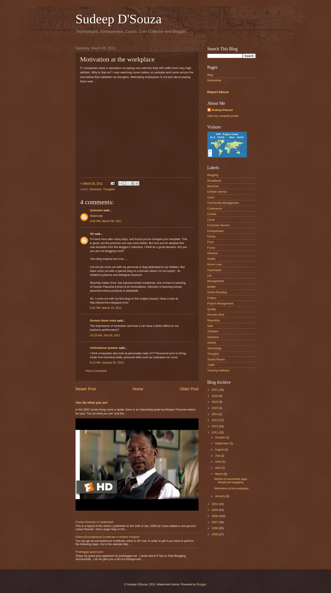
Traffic (211, 365)
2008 (215, 516)
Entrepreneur (215, 231)
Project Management (220, 303)
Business (95, 189)
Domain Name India (103, 320)
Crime (211, 219)
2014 (215, 414)
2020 (215, 396)
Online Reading (217, 292)
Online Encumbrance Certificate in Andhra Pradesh (107, 537)
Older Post (189, 389)
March (219, 473)
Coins (211, 197)
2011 (215, 432)
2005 (215, 534)
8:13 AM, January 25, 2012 (107, 362)
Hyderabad (214, 80)
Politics (211, 298)
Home (137, 389)
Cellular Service (217, 191)
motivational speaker (104, 347)
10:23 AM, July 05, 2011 (105, 335)
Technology (214, 348)
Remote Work (215, 314)
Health (211, 258)
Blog (210, 74)
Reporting (213, 320)
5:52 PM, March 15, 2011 (106, 307)
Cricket (211, 214)
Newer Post (86, 389)
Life (209, 275)
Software (213, 331)
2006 (215, 528)
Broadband (214, 180)
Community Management (223, 202)
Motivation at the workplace (231, 488)
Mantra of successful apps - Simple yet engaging (231, 480)
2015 (215, 408)
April (218, 467)
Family (211, 236)
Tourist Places (216, 359)
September (222, 443)
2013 (215, 420)
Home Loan (214, 264)
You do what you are (92, 402)
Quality (211, 309)
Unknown (96, 210)
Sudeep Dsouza (222, 110)
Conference (214, 208)
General (212, 253)
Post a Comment (96, 370)
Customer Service (218, 225)
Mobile (211, 286)
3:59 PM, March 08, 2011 (106, 221)
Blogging (212, 175)
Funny (211, 247)
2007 (215, 522)
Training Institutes (218, 370)
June (218, 461)
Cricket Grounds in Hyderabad (95, 522)
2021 (215, 389)
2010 (215, 504)
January (220, 496)
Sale (210, 325)
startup (211, 342)
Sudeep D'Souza (119, 19)
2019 (215, 401)
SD (92, 233)
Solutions (213, 337)
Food (210, 242)
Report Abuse (218, 92)
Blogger (201, 584)
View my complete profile (223, 116)
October (220, 437)
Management (215, 281)
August (220, 449)
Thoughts (109, 189)
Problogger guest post (89, 551)
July (218, 455)
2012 (215, 426)
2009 (215, 510)
